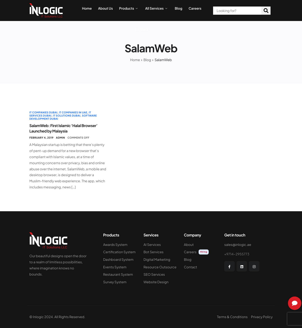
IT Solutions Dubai (67, 115)
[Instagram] (254, 266)
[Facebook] (229, 266)
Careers (195, 8)
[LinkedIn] (242, 266)
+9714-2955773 (236, 254)
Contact (141, 29)
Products (128, 8)
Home (87, 8)
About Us (105, 8)
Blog (178, 8)
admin (60, 137)
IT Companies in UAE (73, 112)
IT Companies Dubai (43, 112)
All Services (156, 8)
